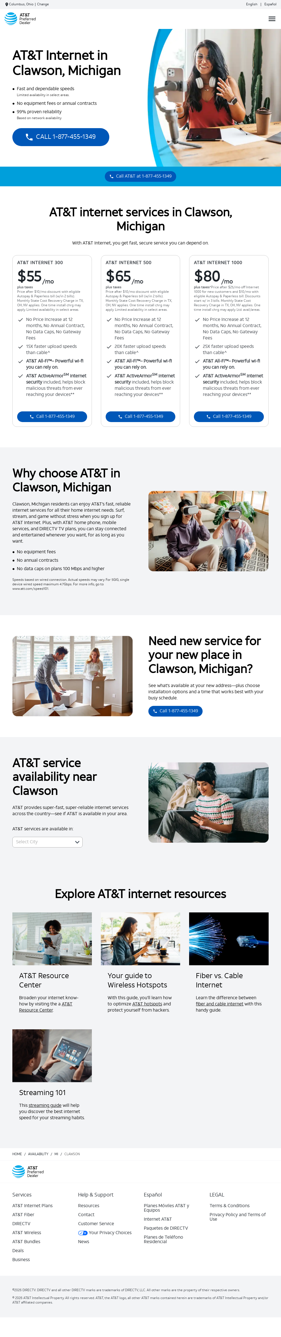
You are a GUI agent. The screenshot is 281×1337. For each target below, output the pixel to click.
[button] (77, 842)
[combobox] (41, 842)
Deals (18, 1251)
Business (21, 1260)
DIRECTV (21, 1224)
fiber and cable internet (219, 1004)
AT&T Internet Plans (32, 1206)
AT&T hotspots (147, 1004)
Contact (86, 1215)
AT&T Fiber (23, 1215)
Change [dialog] (43, 4)
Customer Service (96, 1224)
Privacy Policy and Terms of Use (238, 1217)
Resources (88, 1206)
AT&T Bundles (26, 1242)
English (251, 4)
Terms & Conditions (230, 1206)
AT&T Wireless (26, 1233)
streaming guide (45, 1105)
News (83, 1242)
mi (56, 1154)
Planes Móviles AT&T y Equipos (166, 1208)
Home (17, 1154)
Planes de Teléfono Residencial (163, 1239)
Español (270, 4)
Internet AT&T (158, 1219)
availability (38, 1154)
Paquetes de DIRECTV (166, 1228)
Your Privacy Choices (105, 1233)
